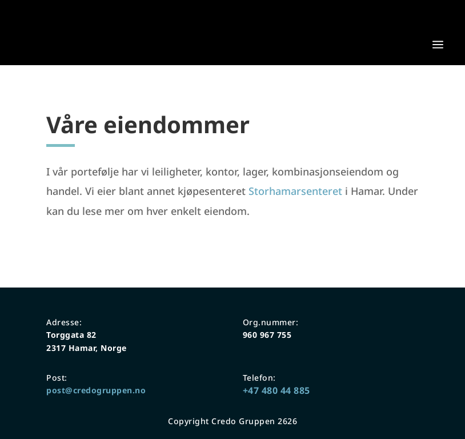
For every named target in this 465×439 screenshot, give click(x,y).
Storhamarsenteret (295, 191)
